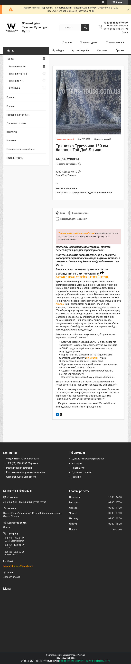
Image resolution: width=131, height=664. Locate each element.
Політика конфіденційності (21, 149)
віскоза (60, 304)
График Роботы (15, 157)
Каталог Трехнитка (69, 276)
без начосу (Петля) (85, 233)
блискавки (92, 358)
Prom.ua (81, 655)
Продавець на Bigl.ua (65, 658)
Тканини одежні (89, 42)
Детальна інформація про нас (88, 458)
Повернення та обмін (18, 114)
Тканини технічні (115, 42)
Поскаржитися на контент (71, 661)
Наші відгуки (78, 467)
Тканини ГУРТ (16, 80)
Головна (67, 42)
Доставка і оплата (16, 123)
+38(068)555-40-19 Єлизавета (22, 458)
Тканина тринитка (67, 233)
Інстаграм (77, 463)
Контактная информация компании (25, 472)
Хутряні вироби (80, 50)
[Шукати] (85, 27)
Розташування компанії (19, 467)
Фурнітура (58, 50)
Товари (10, 58)
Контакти (102, 50)
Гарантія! (76, 476)
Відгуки (11, 106)
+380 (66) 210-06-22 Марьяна (22, 463)
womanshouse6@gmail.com (21, 476)
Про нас (120, 50)
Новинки (11, 140)
